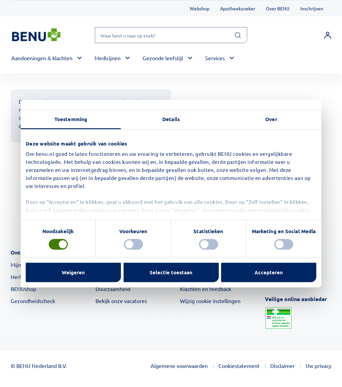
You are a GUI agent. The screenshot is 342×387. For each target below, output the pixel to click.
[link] (328, 35)
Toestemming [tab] (70, 119)
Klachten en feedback (205, 288)
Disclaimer (282, 365)
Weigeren (73, 272)
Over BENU (278, 8)
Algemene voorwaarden (179, 365)
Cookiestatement (239, 365)
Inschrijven (311, 8)
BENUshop (23, 288)
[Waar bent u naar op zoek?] (171, 35)
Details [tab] (171, 119)
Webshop (199, 8)
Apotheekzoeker (237, 8)
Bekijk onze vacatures (121, 300)
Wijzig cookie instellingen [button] (210, 300)
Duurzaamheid (113, 288)
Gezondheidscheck (33, 300)
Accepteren (268, 272)
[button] (47, 58)
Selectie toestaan (171, 272)
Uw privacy (318, 365)
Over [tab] (271, 119)
